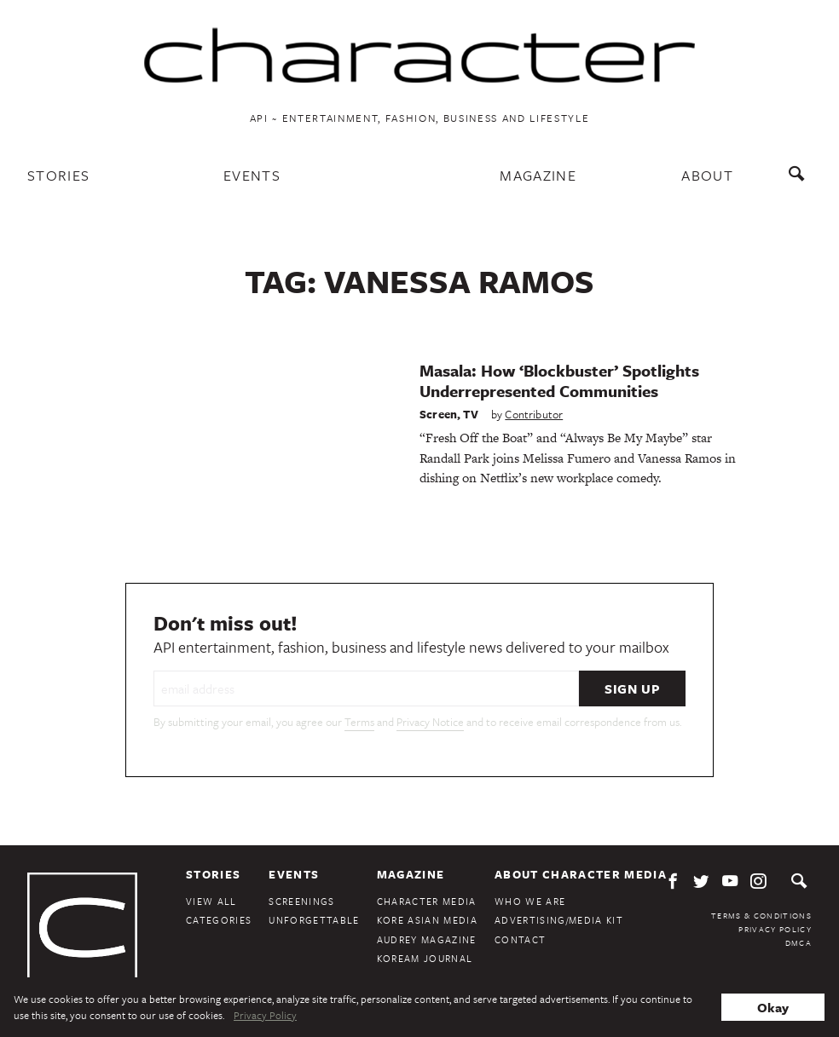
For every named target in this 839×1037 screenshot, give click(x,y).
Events (252, 175)
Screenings (301, 901)
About (707, 175)
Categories (219, 920)
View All (211, 901)
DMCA (798, 942)
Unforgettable (314, 920)
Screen (438, 414)
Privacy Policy (775, 929)
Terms (359, 721)
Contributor (534, 414)
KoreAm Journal (425, 958)
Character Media (427, 901)
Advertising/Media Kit (559, 920)
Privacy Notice (430, 721)
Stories (58, 175)
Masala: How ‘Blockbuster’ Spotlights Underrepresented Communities (559, 380)
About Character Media (581, 874)
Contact (520, 939)
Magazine (538, 175)
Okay (773, 1007)
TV (470, 414)
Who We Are (530, 901)
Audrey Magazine (427, 939)
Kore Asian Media (427, 920)
